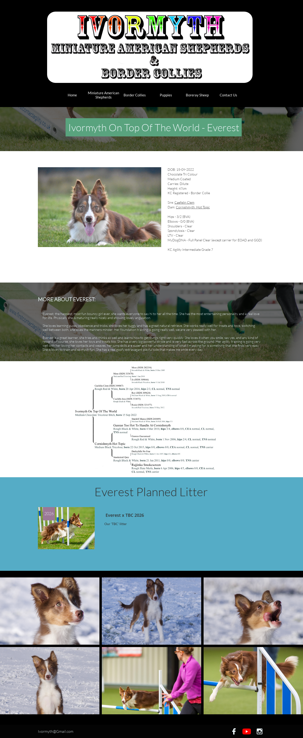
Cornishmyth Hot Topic (193, 207)
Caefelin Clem (184, 202)
